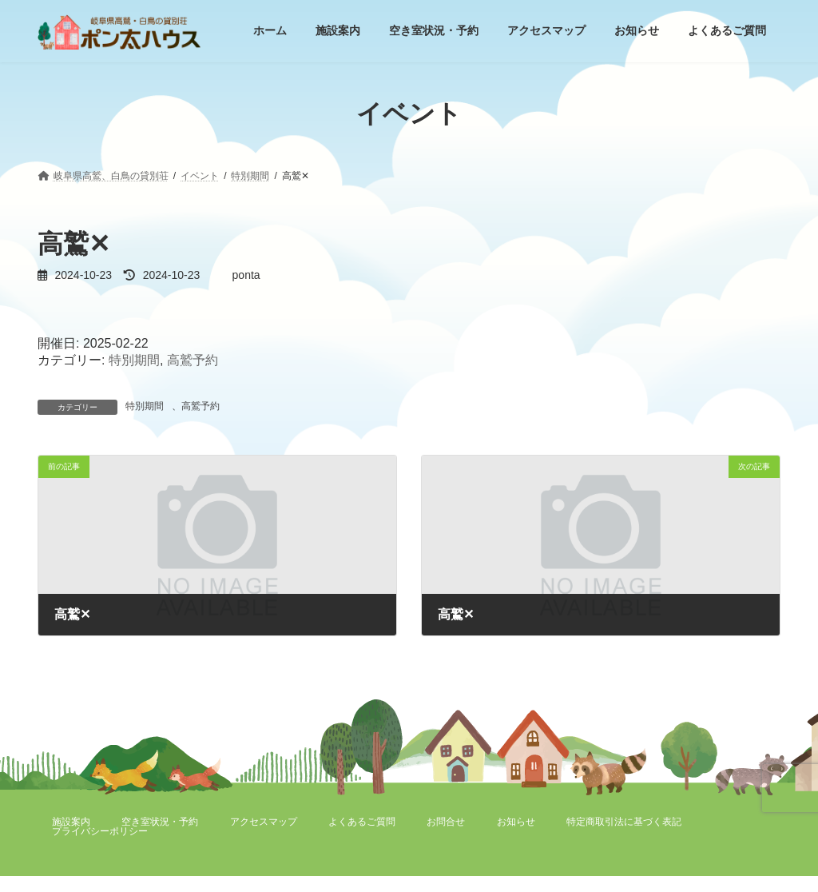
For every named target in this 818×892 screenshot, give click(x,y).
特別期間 (134, 360)
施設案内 (71, 821)
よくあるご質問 (361, 821)
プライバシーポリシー (100, 831)
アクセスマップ (263, 821)
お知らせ (516, 821)
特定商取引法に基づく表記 (623, 821)
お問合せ (446, 821)
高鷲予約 (192, 360)
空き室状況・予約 (159, 821)
